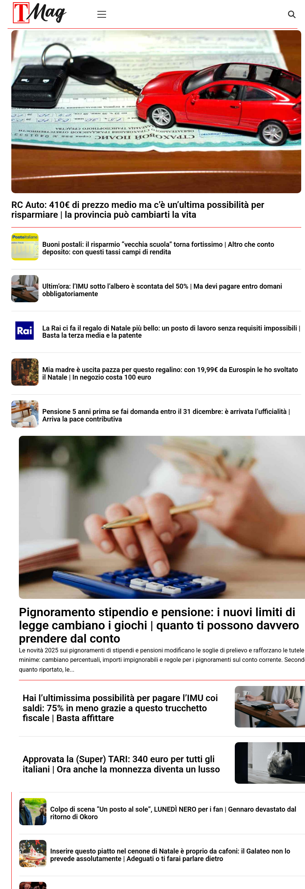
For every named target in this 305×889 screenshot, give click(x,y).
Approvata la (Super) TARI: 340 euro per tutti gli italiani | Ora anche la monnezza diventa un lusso (121, 764)
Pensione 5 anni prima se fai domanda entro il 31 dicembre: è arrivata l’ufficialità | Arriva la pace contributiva (166, 415)
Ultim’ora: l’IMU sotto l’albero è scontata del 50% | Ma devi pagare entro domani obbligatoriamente (162, 290)
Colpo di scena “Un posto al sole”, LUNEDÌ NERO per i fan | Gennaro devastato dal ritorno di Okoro (173, 813)
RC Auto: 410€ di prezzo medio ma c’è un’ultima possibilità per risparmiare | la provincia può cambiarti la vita (137, 210)
